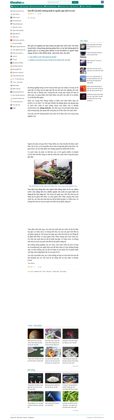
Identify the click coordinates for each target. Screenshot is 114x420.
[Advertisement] (53, 32)
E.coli (44, 271)
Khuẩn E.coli (37, 271)
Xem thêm (75, 366)
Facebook (31, 417)
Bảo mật (19, 417)
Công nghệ (24, 6)
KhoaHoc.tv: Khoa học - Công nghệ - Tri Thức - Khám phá (19, 2)
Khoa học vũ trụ (63, 6)
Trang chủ (15, 6)
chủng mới (56, 271)
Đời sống (32, 17)
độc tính (49, 271)
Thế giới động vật (50, 6)
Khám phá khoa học (36, 6)
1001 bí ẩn (74, 6)
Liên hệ (25, 417)
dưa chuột (63, 271)
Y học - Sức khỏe (85, 6)
